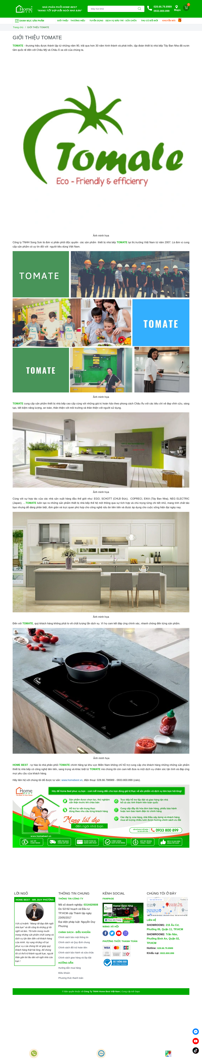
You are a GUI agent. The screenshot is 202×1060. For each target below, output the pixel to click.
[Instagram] (125, 933)
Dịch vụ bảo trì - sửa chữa (122, 20)
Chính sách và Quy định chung (74, 942)
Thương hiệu (79, 20)
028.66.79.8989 (163, 6)
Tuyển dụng (96, 20)
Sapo (137, 991)
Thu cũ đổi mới (150, 20)
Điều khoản (64, 973)
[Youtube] (119, 933)
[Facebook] (105, 933)
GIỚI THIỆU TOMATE (37, 37)
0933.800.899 (161, 11)
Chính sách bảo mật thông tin (73, 937)
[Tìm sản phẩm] (111, 9)
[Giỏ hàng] (186, 8)
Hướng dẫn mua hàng (69, 968)
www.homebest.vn (72, 780)
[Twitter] (112, 933)
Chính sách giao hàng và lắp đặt (74, 957)
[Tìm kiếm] (139, 9)
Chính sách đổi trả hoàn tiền (72, 947)
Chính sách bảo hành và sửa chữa (76, 952)
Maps (177, 8)
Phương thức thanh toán (70, 978)
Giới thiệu (62, 20)
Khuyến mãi (170, 20)
